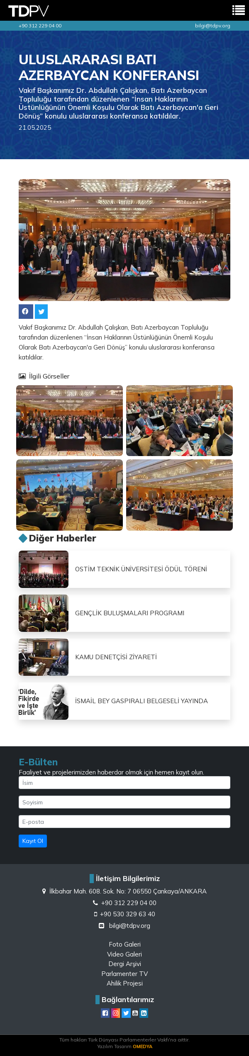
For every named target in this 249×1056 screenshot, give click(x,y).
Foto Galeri (125, 944)
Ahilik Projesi (125, 983)
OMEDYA (142, 1046)
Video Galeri (124, 954)
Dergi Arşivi (124, 964)
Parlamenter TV (124, 974)
